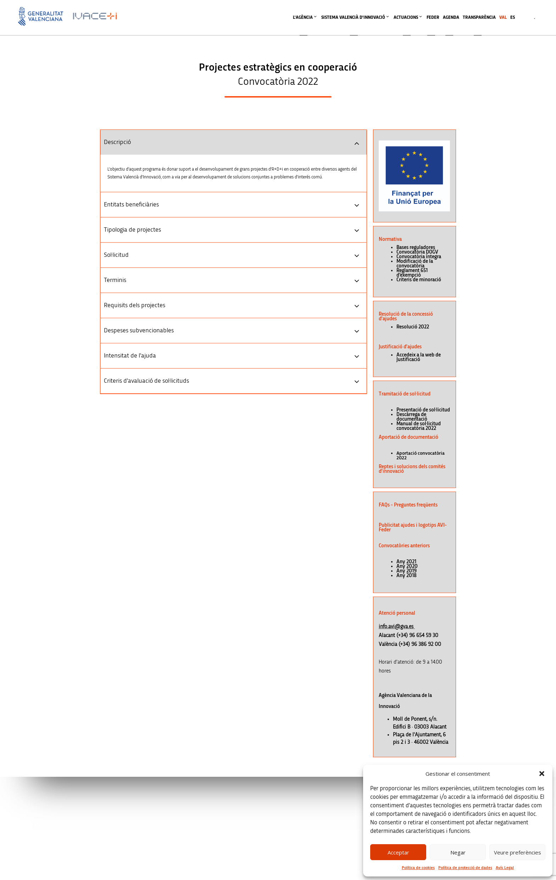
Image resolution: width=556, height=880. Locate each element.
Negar (458, 852)
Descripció (117, 142)
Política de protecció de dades (465, 867)
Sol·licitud (116, 255)
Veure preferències (517, 852)
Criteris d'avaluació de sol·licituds (146, 381)
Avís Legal (505, 867)
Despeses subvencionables (139, 330)
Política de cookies (418, 867)
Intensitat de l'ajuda (130, 356)
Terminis (115, 280)
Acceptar (398, 852)
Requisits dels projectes (134, 305)
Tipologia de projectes (132, 230)
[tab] (233, 142)
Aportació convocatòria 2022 (420, 455)
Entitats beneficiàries (131, 204)
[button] (541, 773)
